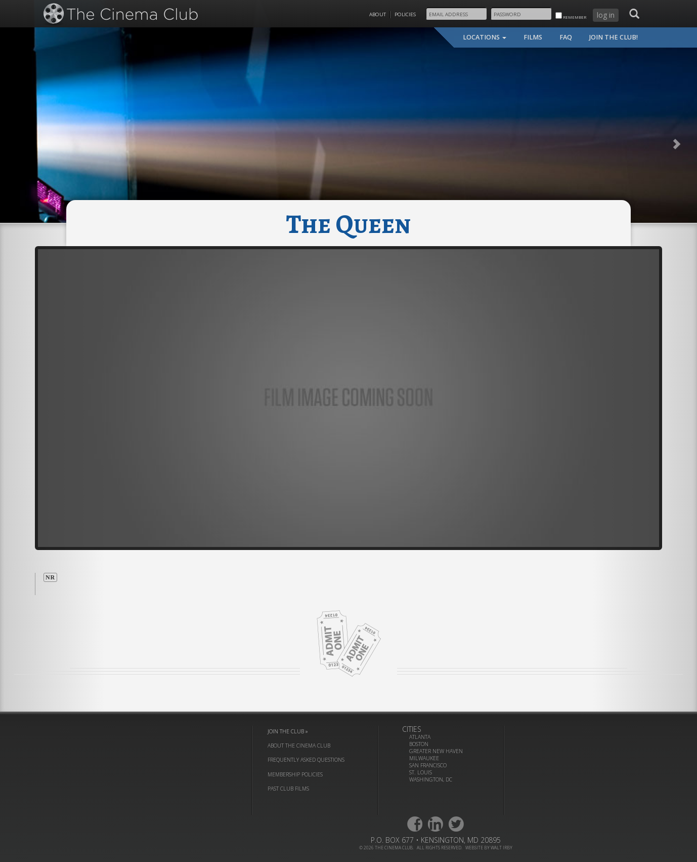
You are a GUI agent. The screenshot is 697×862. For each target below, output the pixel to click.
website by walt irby (488, 847)
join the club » (288, 731)
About (377, 14)
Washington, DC (430, 779)
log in (606, 15)
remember (570, 16)
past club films (288, 788)
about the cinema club (299, 745)
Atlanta (419, 736)
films (533, 37)
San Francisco (428, 765)
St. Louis (420, 772)
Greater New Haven (436, 751)
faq (565, 37)
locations (484, 37)
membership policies (295, 774)
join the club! (613, 37)
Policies (405, 14)
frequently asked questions (306, 759)
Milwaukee (424, 758)
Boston (418, 744)
